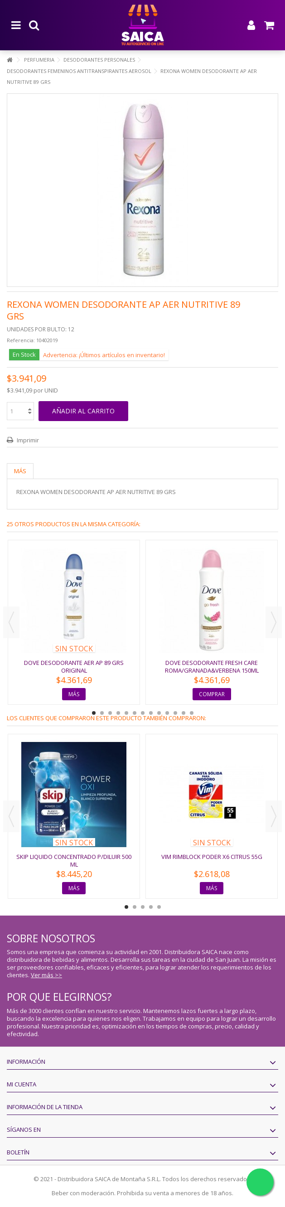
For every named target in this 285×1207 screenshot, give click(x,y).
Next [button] (274, 622)
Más (20, 471)
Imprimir (27, 440)
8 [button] (151, 713)
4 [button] (118, 713)
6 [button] (134, 713)
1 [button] (94, 713)
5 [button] (126, 713)
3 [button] (110, 713)
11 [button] (175, 713)
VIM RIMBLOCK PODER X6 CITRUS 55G (211, 857)
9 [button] (159, 713)
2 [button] (102, 713)
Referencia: (21, 340)
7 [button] (143, 713)
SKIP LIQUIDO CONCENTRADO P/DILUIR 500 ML (73, 860)
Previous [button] (11, 622)
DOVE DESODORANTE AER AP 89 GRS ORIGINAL (74, 666)
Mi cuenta (21, 1084)
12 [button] (183, 713)
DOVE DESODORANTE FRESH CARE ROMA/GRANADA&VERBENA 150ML (212, 666)
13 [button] (191, 713)
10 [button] (167, 713)
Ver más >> (46, 975)
